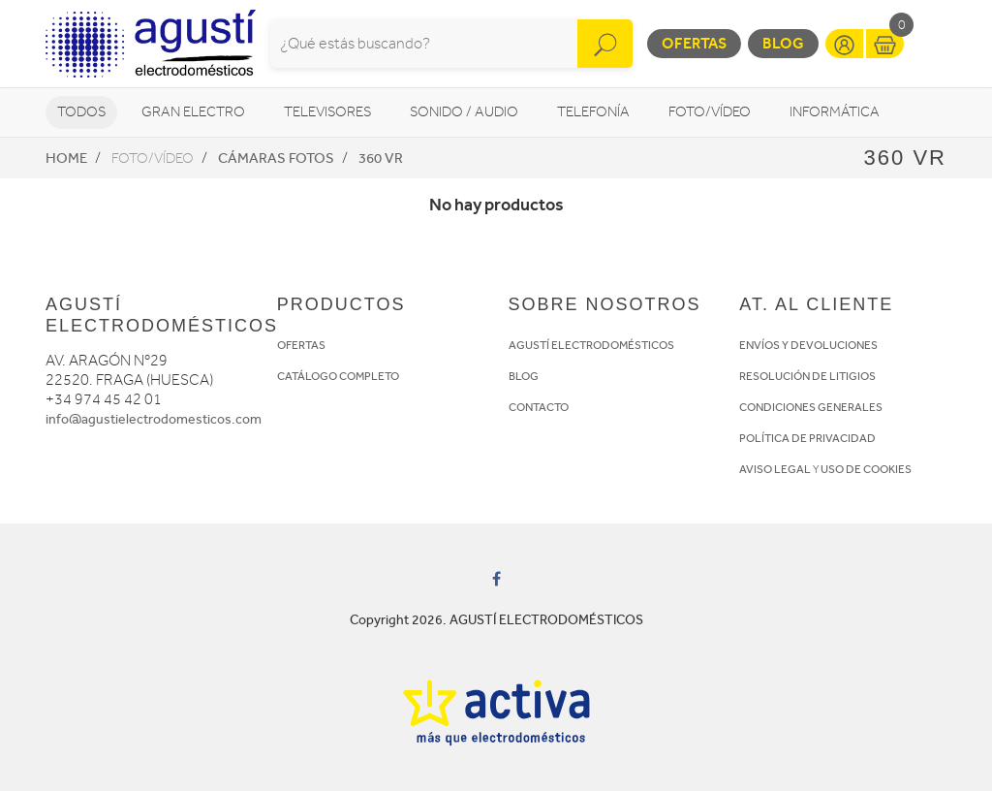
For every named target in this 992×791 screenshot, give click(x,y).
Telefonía (593, 112)
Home (66, 158)
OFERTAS (301, 345)
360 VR (380, 158)
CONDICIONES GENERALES (811, 407)
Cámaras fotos (276, 158)
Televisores (327, 112)
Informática (835, 112)
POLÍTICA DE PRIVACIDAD (807, 438)
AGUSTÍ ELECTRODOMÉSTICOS (591, 345)
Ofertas (694, 43)
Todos (81, 112)
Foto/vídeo (709, 112)
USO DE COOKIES (866, 469)
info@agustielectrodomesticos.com (154, 419)
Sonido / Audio (464, 112)
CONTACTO (539, 407)
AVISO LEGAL (775, 469)
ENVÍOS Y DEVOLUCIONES (808, 345)
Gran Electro (193, 112)
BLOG (524, 376)
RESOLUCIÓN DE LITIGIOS (807, 376)
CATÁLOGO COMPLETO (338, 376)
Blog (783, 43)
